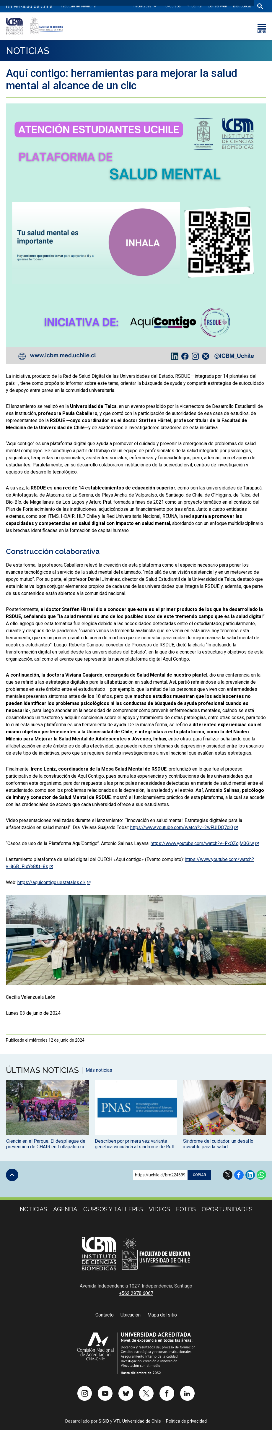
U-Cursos (172, 6)
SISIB (104, 1421)
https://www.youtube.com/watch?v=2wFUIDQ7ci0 (181, 828)
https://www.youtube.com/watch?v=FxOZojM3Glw (202, 844)
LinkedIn (250, 1175)
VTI (116, 1421)
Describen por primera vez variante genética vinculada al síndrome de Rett (135, 1144)
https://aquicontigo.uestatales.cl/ (51, 883)
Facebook (239, 1175)
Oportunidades (227, 1209)
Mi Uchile (193, 6)
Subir (12, 1175)
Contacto (104, 1315)
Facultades (142, 6)
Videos (159, 1209)
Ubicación (130, 1315)
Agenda (65, 1209)
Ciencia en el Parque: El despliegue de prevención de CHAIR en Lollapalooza (45, 1144)
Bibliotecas (242, 6)
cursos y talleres (113, 1209)
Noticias (28, 50)
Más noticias (99, 1070)
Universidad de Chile (141, 1421)
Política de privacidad (186, 1421)
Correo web (217, 6)
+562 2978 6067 (136, 1293)
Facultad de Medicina (78, 6)
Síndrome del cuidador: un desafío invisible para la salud (218, 1144)
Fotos (186, 1209)
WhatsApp (261, 1175)
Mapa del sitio (162, 1315)
